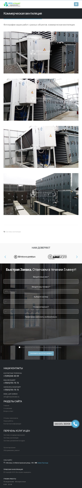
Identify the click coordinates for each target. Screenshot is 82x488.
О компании (8, 408)
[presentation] (5, 257)
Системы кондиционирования (14, 435)
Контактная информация (12, 424)
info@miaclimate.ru (11, 397)
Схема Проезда (42, 463)
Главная (6, 405)
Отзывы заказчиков (11, 418)
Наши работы (8, 421)
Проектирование (9, 447)
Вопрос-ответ (8, 411)
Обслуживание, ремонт (12, 450)
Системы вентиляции (13, 232)
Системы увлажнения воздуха (14, 441)
